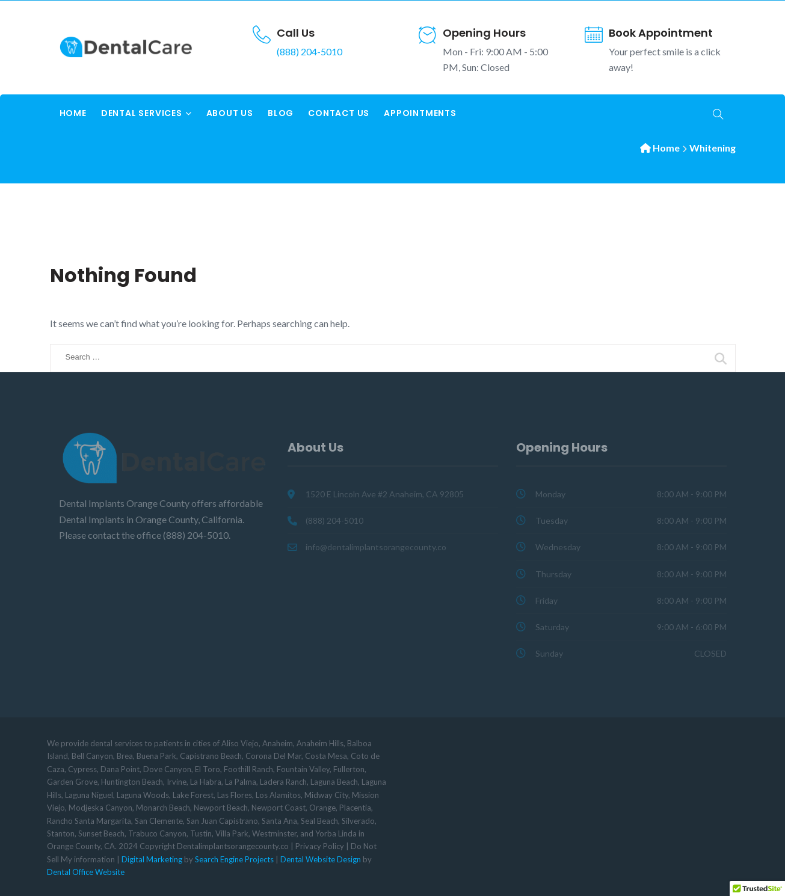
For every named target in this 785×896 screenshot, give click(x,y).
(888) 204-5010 (309, 51)
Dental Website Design (320, 859)
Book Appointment (661, 32)
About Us (229, 113)
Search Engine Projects (234, 859)
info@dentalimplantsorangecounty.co (376, 547)
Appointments (420, 113)
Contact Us (338, 113)
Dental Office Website (86, 872)
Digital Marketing (152, 859)
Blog (281, 113)
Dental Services (141, 113)
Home (73, 113)
